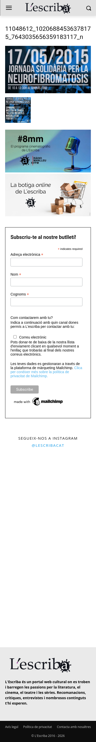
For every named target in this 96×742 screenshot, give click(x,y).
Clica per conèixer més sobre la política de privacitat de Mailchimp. (46, 372)
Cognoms (19, 294)
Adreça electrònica (26, 254)
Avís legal (11, 727)
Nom (15, 274)
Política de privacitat (37, 727)
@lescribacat (48, 445)
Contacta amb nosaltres (74, 727)
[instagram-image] (23, 474)
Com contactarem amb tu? (31, 318)
